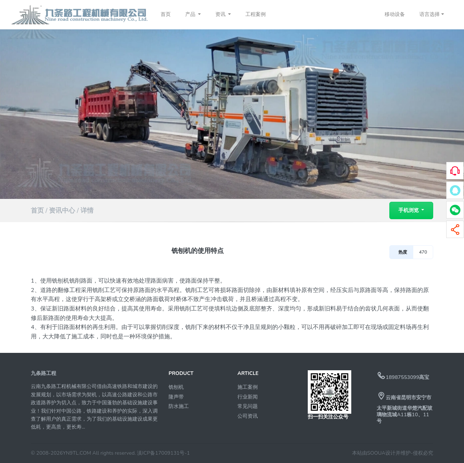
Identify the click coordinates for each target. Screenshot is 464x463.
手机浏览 (409, 210)
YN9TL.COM (77, 453)
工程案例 (255, 14)
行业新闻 (247, 396)
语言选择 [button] (429, 14)
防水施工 (179, 406)
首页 (166, 14)
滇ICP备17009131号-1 (163, 453)
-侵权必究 (422, 453)
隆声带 (176, 396)
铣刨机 (176, 387)
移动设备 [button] (395, 14)
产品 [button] (191, 14)
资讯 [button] (221, 14)
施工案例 (247, 387)
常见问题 (247, 406)
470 (423, 252)
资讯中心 (62, 210)
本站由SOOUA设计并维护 (381, 453)
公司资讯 (247, 416)
